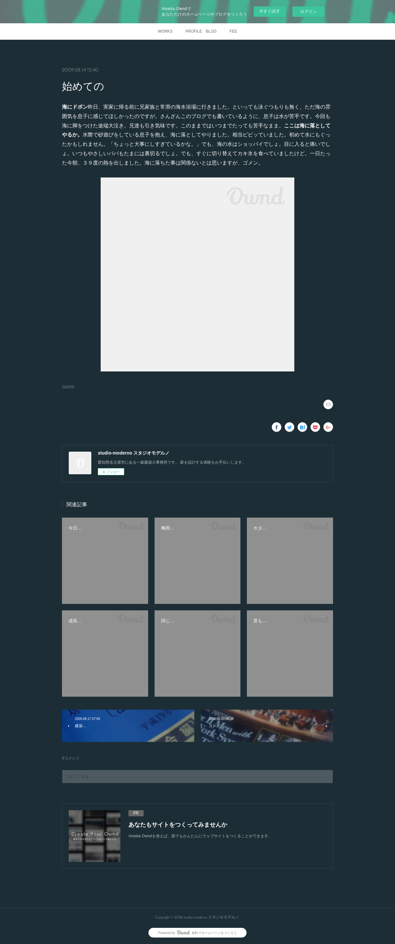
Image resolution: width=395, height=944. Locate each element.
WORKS (165, 31)
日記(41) (68, 387)
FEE (233, 31)
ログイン (308, 11)
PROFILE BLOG (201, 31)
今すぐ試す (269, 11)
